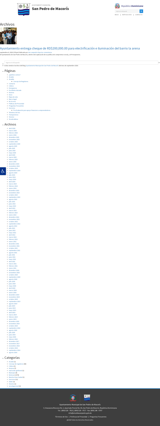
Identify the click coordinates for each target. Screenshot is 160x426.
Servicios (12, 108)
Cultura (11, 86)
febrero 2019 (13, 317)
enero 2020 (12, 293)
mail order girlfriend (15, 371)
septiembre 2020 (14, 277)
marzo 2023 (13, 210)
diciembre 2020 (14, 270)
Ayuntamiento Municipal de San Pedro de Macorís (42, 66)
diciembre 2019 (14, 295)
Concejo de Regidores (20, 81)
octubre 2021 (13, 248)
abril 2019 (12, 313)
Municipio (12, 373)
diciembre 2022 (14, 217)
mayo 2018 (12, 337)
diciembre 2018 (14, 321)
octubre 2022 (13, 222)
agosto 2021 (13, 253)
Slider (11, 382)
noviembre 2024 (14, 166)
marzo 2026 (13, 131)
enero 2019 (12, 319)
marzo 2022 (13, 237)
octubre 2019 (13, 299)
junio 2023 (12, 204)
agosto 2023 (13, 199)
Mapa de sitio (127, 15)
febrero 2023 (13, 213)
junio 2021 (12, 257)
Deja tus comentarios (45, 52)
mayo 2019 (12, 310)
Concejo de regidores (16, 364)
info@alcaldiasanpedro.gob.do (80, 413)
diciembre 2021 (14, 244)
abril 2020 (12, 288)
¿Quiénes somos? (15, 75)
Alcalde (11, 77)
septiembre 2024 (14, 171)
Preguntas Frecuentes (16, 106)
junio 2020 (12, 284)
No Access (12, 101)
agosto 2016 (13, 352)
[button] (141, 11)
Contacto (138, 15)
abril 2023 (12, 208)
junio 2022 (12, 230)
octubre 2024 (13, 168)
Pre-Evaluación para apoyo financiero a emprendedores (31, 110)
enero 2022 (12, 242)
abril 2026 (12, 128)
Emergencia (13, 88)
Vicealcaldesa (13, 119)
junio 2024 (12, 177)
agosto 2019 (13, 304)
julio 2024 (12, 175)
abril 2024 (12, 182)
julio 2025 (12, 148)
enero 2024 (12, 188)
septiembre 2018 (14, 328)
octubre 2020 (13, 275)
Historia (11, 93)
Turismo (11, 117)
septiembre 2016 (14, 350)
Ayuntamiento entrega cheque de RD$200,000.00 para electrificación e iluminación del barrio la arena (70, 48)
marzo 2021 (13, 264)
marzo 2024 (13, 184)
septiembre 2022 (14, 224)
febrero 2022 (13, 239)
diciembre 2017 (14, 341)
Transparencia (13, 115)
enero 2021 (12, 268)
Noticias (11, 375)
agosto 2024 (13, 173)
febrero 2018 (13, 339)
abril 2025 (12, 155)
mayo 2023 (12, 206)
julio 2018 (12, 332)
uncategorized (14, 386)
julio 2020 (12, 281)
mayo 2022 (12, 233)
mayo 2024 (12, 179)
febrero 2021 (13, 266)
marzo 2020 (13, 290)
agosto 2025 (13, 146)
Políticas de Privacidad (16, 104)
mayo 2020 (12, 286)
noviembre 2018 (14, 324)
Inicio (117, 15)
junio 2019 (12, 308)
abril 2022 (12, 235)
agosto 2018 (13, 330)
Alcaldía (11, 79)
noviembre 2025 (14, 139)
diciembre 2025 (14, 137)
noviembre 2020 (14, 273)
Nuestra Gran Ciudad (15, 377)
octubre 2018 (13, 326)
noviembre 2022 (14, 219)
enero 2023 (12, 215)
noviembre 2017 (14, 344)
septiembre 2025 (14, 144)
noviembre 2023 (14, 193)
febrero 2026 (13, 133)
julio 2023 (12, 202)
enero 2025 (12, 162)
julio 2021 (12, 255)
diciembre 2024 (14, 164)
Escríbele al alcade (15, 90)
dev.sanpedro (33, 52)
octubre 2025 (13, 142)
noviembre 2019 (14, 297)
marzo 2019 (13, 315)
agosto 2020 (13, 279)
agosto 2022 (13, 226)
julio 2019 (12, 306)
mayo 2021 (12, 259)
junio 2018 (12, 335)
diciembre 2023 (14, 190)
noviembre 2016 (14, 346)
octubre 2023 (13, 195)
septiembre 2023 (14, 197)
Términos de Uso (14, 112)
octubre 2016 (13, 348)
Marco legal (13, 99)
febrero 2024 (13, 186)
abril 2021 (12, 261)
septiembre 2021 (14, 250)
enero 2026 (12, 135)
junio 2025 (12, 151)
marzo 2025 (13, 157)
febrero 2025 (13, 159)
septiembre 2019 (14, 301)
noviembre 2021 (14, 246)
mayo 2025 (12, 153)
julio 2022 (12, 228)
